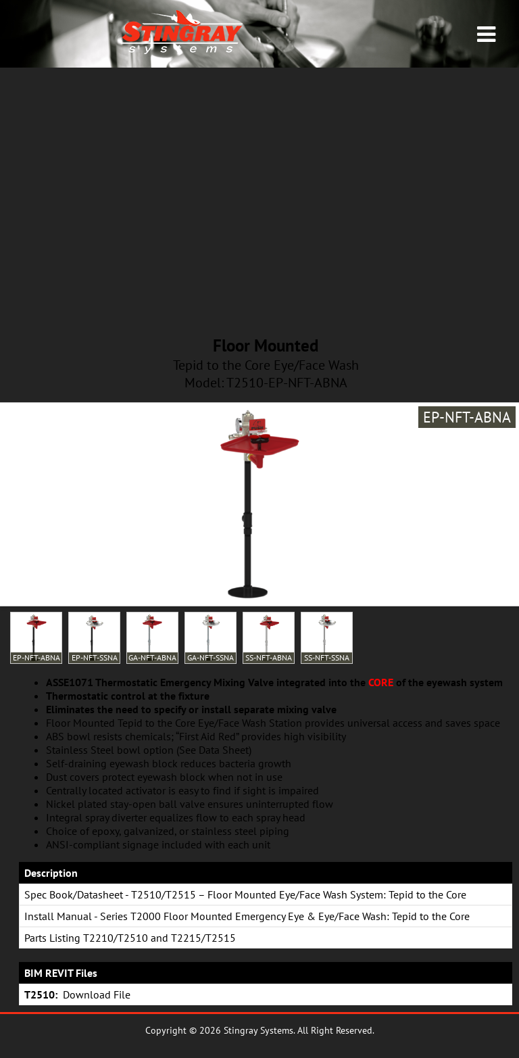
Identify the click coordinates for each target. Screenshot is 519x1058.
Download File (96, 994)
